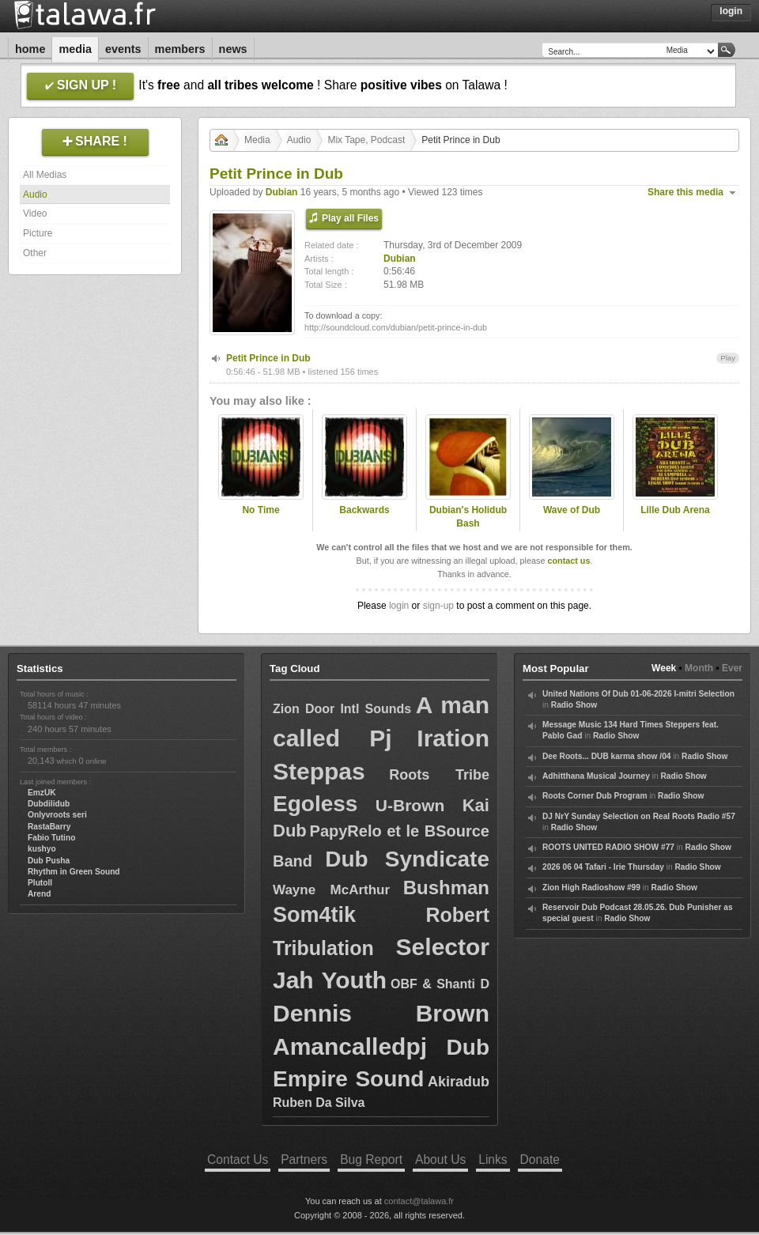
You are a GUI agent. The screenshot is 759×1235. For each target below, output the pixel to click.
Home (30, 49)
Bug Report (371, 1159)
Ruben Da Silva (318, 1102)
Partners (304, 1159)
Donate (540, 1159)
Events (123, 49)
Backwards (364, 510)
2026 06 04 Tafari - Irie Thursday (603, 867)
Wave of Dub (571, 510)
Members (180, 49)
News (233, 49)
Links (492, 1159)
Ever (732, 668)
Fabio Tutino (51, 837)
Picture (37, 233)
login (399, 605)
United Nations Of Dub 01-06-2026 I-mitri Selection (638, 693)
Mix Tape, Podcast (366, 139)
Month (699, 668)
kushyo (42, 848)
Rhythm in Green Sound (74, 871)
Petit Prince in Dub (268, 358)
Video (35, 213)
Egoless (315, 803)
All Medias (44, 174)
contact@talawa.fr (419, 1201)
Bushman (446, 887)
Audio (35, 194)
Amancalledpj (350, 1046)
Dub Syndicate (407, 859)
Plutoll (40, 882)
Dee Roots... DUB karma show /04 (606, 756)
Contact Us (237, 1159)
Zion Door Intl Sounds (342, 709)
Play (727, 357)
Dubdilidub (49, 803)
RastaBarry (49, 826)
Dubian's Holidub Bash (468, 516)
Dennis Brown (381, 1013)
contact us (568, 560)
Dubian (282, 192)
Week (663, 668)
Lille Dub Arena (675, 510)
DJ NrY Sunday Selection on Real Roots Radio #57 (638, 816)
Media (75, 49)
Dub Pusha (49, 860)
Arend (39, 893)
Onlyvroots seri (57, 814)
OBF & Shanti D (440, 984)
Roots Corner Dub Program (594, 795)
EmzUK (42, 792)
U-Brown (410, 805)
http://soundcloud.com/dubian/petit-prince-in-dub (395, 327)
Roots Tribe (439, 775)
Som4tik (314, 915)
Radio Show (574, 705)
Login (730, 11)
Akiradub (458, 1082)
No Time (260, 510)
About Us (440, 1159)
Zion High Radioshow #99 (591, 887)
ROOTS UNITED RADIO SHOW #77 (608, 847)
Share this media (685, 192)
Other (35, 253)
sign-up (438, 605)
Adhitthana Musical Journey (596, 776)
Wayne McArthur (331, 889)
